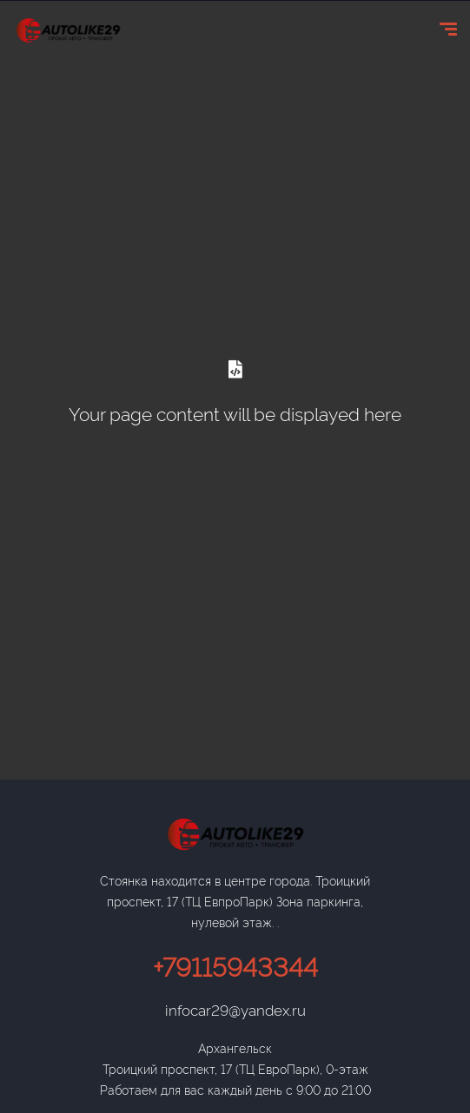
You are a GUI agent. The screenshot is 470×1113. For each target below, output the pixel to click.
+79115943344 (235, 965)
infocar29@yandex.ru (235, 1009)
